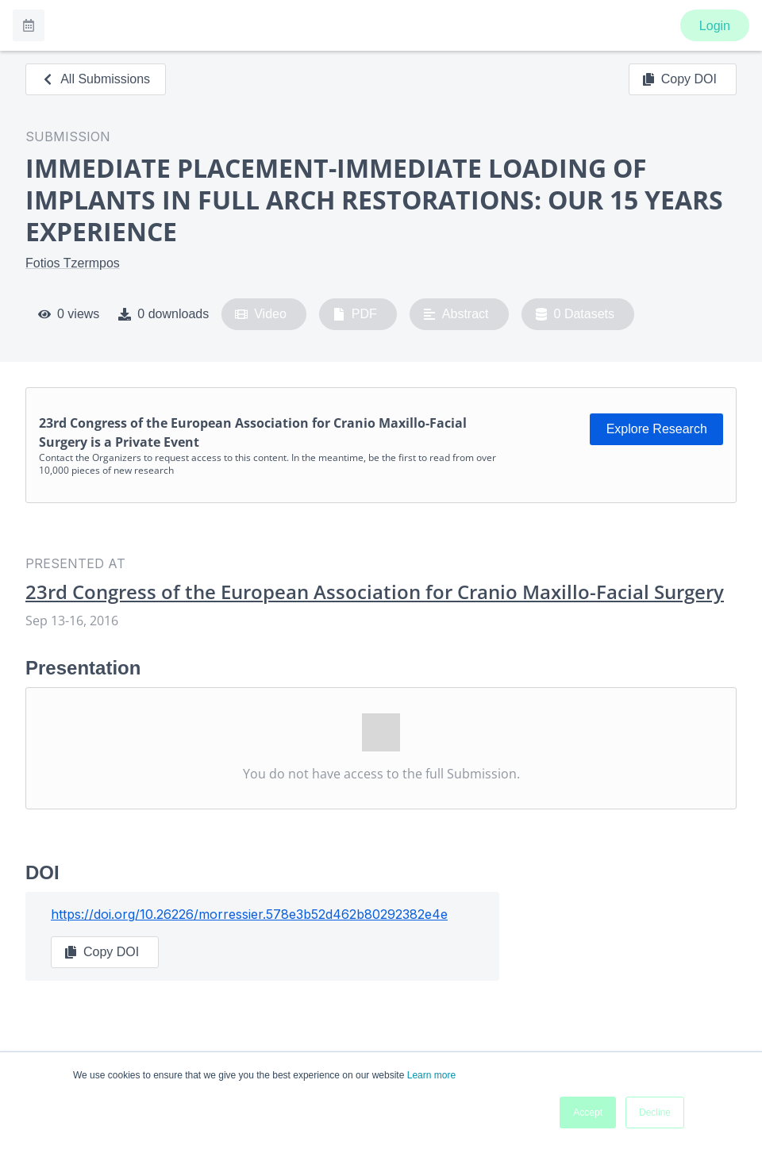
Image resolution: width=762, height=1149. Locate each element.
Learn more (431, 1075)
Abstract (456, 314)
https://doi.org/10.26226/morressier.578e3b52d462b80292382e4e (249, 914)
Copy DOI (679, 79)
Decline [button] (655, 1112)
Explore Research (656, 429)
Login (714, 26)
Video (261, 314)
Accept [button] (587, 1112)
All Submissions (95, 79)
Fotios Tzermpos (72, 263)
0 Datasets (575, 314)
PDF (355, 314)
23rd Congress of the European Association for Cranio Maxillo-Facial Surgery (374, 592)
